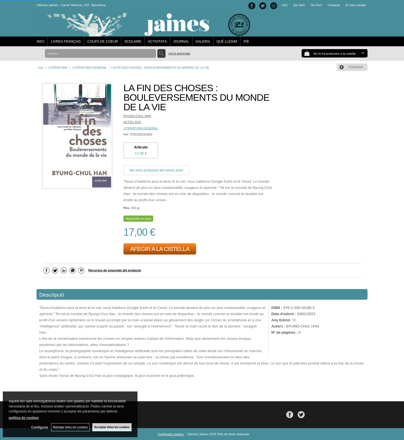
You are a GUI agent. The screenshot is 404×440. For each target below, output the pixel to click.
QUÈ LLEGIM (227, 41)
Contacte (334, 5)
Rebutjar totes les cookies (70, 427)
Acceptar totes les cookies (112, 427)
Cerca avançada (179, 53)
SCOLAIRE (132, 41)
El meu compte (356, 5)
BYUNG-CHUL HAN (137, 116)
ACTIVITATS (157, 41)
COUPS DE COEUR (102, 41)
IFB (246, 41)
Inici (285, 5)
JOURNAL (181, 41)
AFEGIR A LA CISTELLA (159, 249)
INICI (40, 41)
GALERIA (203, 41)
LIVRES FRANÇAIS (66, 41)
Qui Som (299, 5)
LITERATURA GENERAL (140, 128)
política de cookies (24, 418)
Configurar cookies (171, 434)
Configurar (39, 427)
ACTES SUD (132, 122)
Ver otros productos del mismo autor (156, 170)
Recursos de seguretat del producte (114, 270)
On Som (316, 5)
